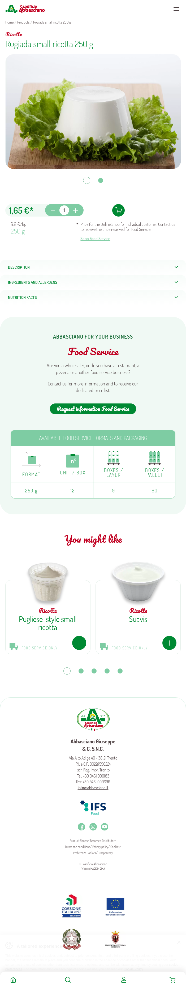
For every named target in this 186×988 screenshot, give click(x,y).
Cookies (115, 847)
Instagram (93, 826)
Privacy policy (100, 847)
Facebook (81, 826)
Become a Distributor (102, 841)
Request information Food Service (93, 408)
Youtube (104, 826)
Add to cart (118, 210)
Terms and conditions (77, 847)
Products (23, 22)
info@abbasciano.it (93, 787)
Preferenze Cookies (84, 853)
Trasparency (105, 853)
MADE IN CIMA (97, 868)
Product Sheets (79, 841)
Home (13, 980)
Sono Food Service (95, 238)
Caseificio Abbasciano (25, 9)
